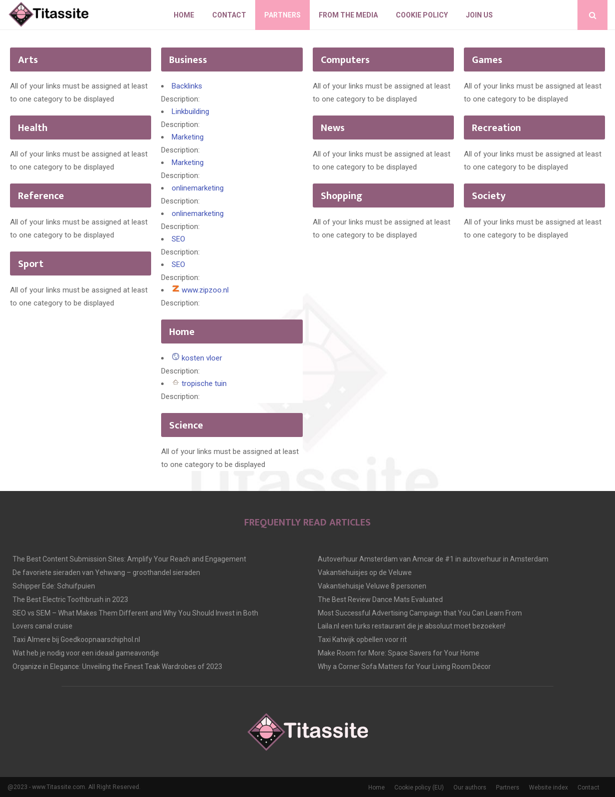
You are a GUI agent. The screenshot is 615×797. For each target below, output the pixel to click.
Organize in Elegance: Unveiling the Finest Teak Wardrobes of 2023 (117, 666)
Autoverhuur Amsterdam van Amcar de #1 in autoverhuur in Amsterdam (433, 559)
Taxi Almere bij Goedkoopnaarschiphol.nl (76, 640)
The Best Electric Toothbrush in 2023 (70, 600)
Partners (282, 15)
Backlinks (187, 86)
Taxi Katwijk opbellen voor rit (362, 640)
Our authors (469, 787)
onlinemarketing (198, 188)
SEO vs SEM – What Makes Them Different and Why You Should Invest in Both (135, 613)
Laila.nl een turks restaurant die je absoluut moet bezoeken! (411, 626)
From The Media (348, 15)
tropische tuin (204, 383)
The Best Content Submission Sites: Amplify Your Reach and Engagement (129, 559)
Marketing (188, 137)
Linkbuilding (190, 111)
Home (184, 15)
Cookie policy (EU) (419, 787)
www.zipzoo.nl (205, 290)
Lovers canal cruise (43, 626)
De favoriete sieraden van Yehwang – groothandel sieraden (106, 572)
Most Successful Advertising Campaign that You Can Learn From (420, 613)
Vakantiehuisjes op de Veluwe (365, 572)
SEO (178, 239)
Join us (479, 15)
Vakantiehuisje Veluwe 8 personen (372, 586)
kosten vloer (202, 358)
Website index (548, 787)
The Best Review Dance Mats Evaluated (380, 600)
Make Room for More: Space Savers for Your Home (398, 653)
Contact (229, 15)
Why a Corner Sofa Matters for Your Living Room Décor (404, 666)
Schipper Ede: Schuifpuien (54, 586)
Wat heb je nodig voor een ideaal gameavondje (86, 653)
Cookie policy (422, 15)
